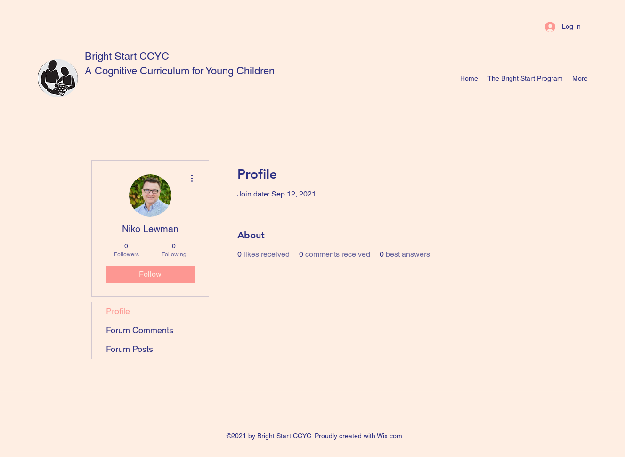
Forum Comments (139, 330)
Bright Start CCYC (127, 56)
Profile (118, 311)
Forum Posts (129, 349)
